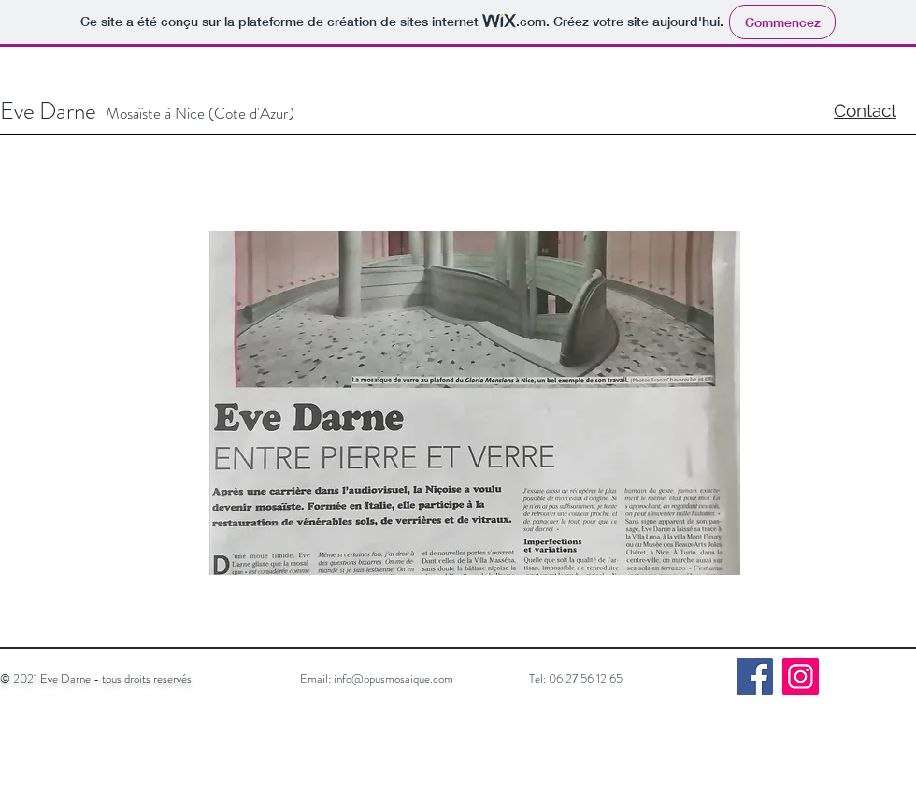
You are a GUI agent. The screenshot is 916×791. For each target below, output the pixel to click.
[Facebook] (755, 676)
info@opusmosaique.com (393, 678)
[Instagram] (800, 676)
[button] (474, 403)
